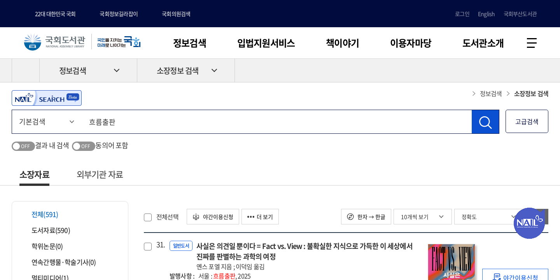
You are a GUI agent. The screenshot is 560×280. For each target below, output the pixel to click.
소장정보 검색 (177, 70)
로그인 (462, 14)
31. (159, 244)
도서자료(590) (46, 230)
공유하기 (542, 70)
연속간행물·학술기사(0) (59, 262)
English (486, 14)
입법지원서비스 (266, 43)
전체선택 (167, 216)
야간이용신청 (212, 216)
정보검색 (189, 43)
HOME (26, 70)
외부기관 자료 (100, 174)
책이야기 (342, 43)
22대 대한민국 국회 (55, 14)
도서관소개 (483, 43)
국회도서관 (54, 41)
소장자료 (34, 174)
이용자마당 (410, 43)
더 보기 (260, 216)
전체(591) (40, 214)
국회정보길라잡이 (119, 14)
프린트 (515, 70)
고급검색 (527, 121)
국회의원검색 (176, 14)
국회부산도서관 (520, 14)
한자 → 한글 (366, 216)
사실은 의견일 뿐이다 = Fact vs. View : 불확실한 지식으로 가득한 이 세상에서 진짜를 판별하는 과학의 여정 (308, 256)
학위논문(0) (42, 246)
